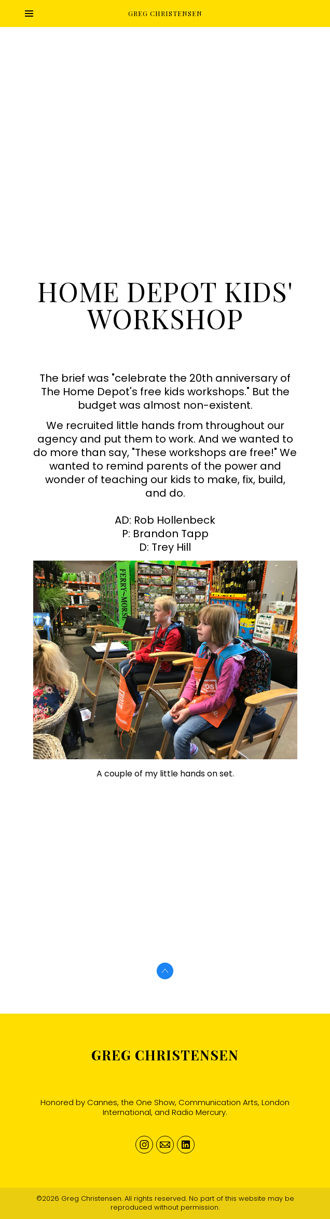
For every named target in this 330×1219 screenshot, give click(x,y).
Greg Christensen (165, 1055)
